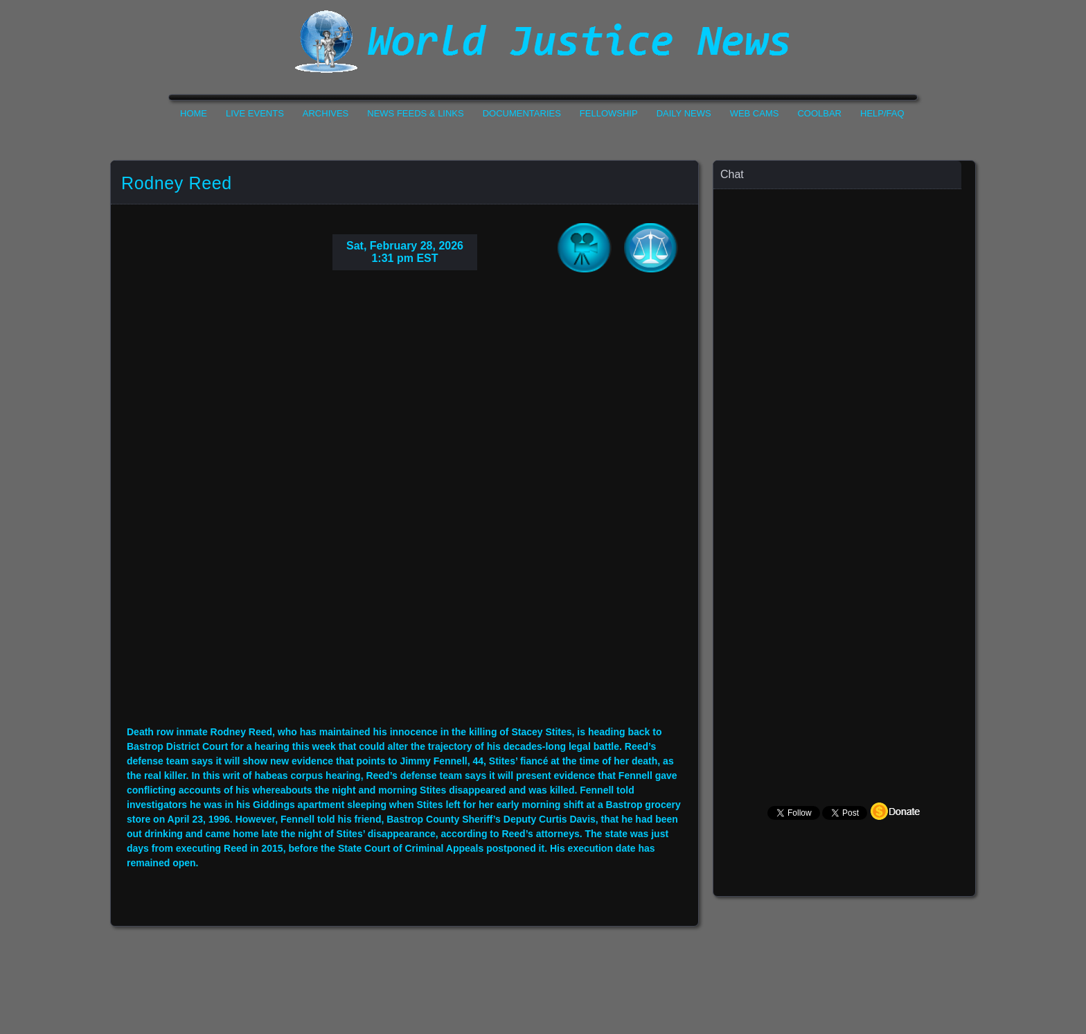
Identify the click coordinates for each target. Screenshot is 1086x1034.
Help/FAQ (882, 113)
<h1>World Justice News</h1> (543, 41)
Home (193, 113)
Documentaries (522, 113)
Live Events (255, 113)
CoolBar (819, 113)
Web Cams (754, 113)
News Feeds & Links (415, 113)
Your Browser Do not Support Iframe (404, 508)
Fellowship (609, 113)
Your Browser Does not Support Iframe (845, 461)
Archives (325, 113)
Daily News (684, 113)
